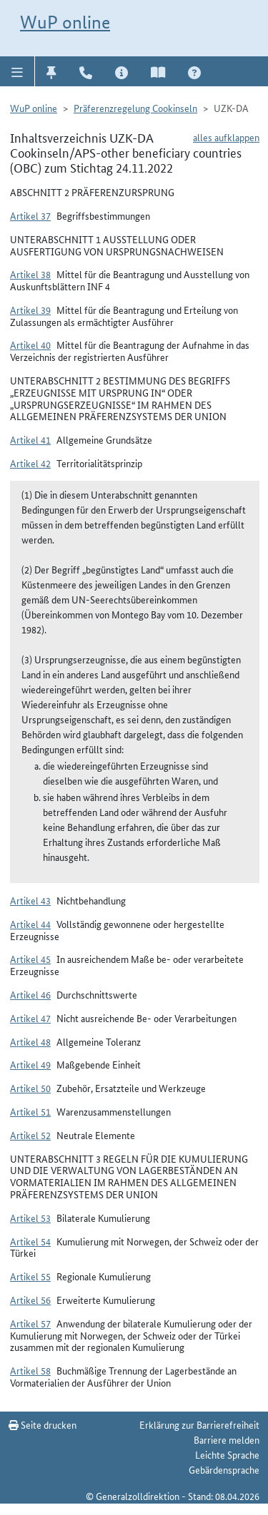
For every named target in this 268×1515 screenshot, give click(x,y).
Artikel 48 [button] (30, 1041)
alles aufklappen (226, 137)
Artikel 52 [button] (30, 1135)
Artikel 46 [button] (30, 994)
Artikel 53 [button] (30, 1217)
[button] (17, 71)
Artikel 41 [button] (30, 439)
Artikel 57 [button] (30, 1323)
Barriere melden (226, 1439)
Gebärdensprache (224, 1469)
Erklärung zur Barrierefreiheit (199, 1424)
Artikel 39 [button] (30, 309)
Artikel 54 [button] (30, 1241)
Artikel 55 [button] (30, 1276)
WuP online (65, 22)
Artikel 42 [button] (30, 463)
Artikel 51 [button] (30, 1111)
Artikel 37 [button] (30, 215)
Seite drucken (42, 1424)
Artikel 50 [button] (30, 1088)
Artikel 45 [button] (30, 959)
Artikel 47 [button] (30, 1018)
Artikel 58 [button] (30, 1370)
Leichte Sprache (227, 1454)
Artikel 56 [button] (30, 1299)
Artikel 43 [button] (30, 900)
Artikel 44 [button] (30, 924)
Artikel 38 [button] (30, 274)
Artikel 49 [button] (30, 1064)
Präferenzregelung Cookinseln (135, 108)
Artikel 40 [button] (30, 344)
